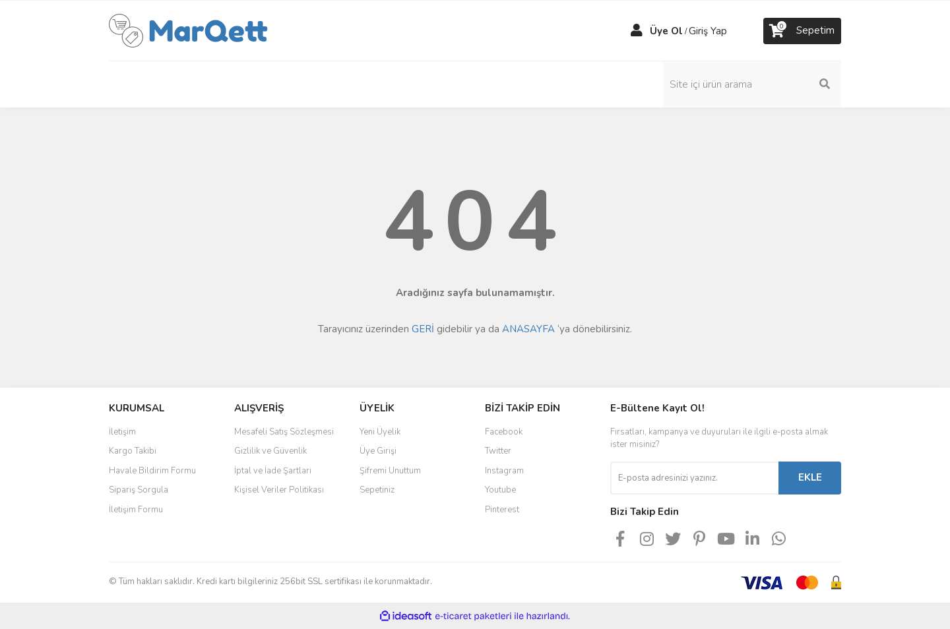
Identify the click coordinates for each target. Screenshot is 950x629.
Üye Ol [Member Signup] (666, 31)
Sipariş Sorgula (138, 490)
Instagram (504, 471)
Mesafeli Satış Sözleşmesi (284, 432)
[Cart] (802, 31)
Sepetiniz (377, 490)
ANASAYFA (528, 329)
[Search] (752, 84)
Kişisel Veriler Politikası (279, 490)
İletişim (122, 432)
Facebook (503, 432)
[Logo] (188, 29)
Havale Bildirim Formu (152, 471)
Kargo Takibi (132, 451)
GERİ (423, 329)
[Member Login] (637, 31)
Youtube (500, 490)
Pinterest (502, 510)
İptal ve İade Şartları (272, 471)
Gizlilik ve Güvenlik (270, 451)
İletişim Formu (136, 510)
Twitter (498, 451)
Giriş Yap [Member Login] (708, 31)
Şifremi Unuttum (390, 471)
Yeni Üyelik (380, 432)
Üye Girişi (378, 451)
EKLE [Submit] (810, 477)
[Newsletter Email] (694, 478)
